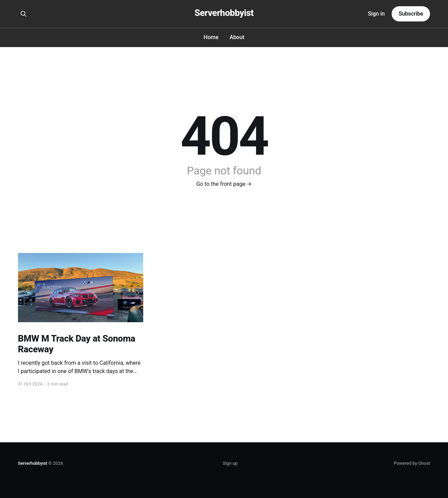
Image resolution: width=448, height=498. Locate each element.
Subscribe (411, 13)
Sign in (376, 13)
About (237, 37)
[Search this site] (23, 13)
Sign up (230, 463)
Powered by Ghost (412, 463)
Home (211, 37)
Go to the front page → (224, 184)
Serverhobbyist (224, 13)
